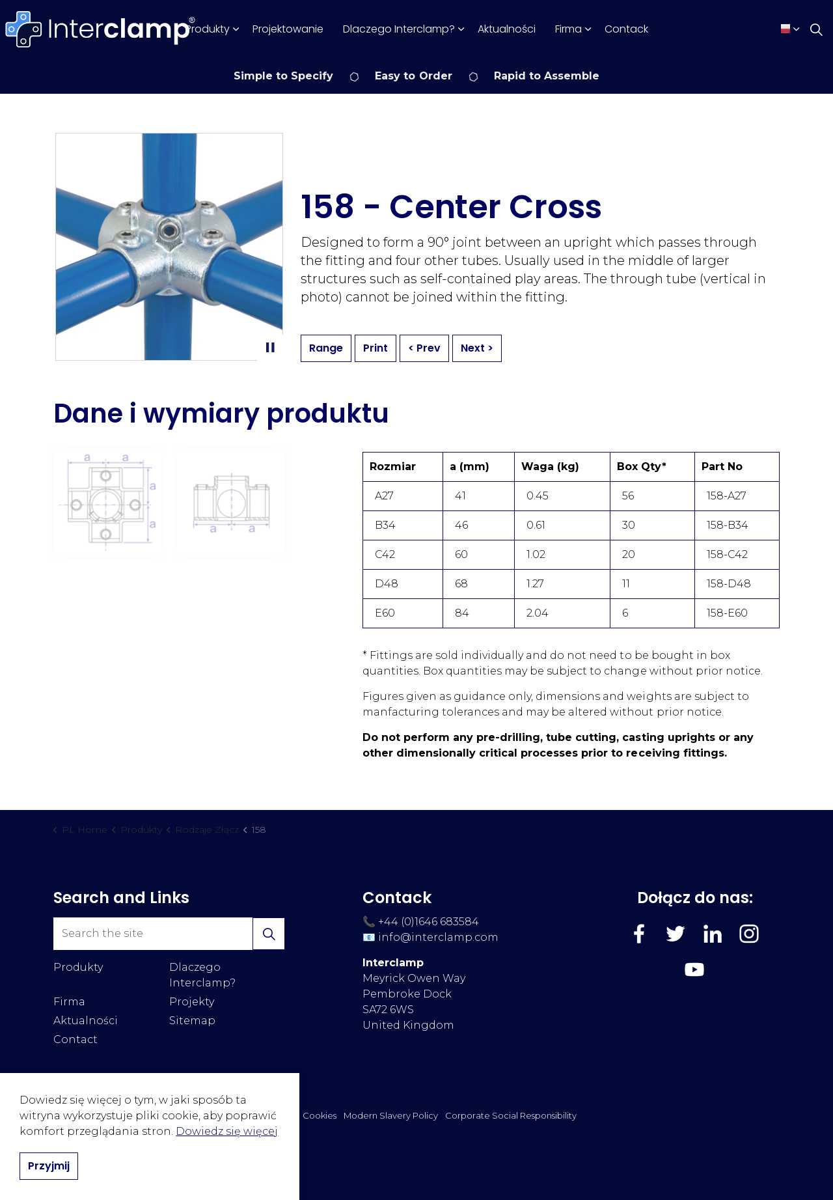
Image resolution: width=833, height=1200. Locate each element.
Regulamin (179, 1115)
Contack (626, 28)
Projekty (191, 1002)
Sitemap (192, 1020)
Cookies (319, 1115)
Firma (568, 28)
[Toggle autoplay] (270, 348)
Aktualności (507, 28)
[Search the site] (169, 933)
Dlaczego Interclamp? (399, 28)
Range (326, 348)
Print (375, 348)
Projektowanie (288, 28)
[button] (269, 933)
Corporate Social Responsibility (511, 1115)
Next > (477, 348)
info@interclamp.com (438, 937)
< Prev (424, 348)
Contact (75, 1039)
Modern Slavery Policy (391, 1115)
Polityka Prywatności (252, 1115)
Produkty (207, 28)
